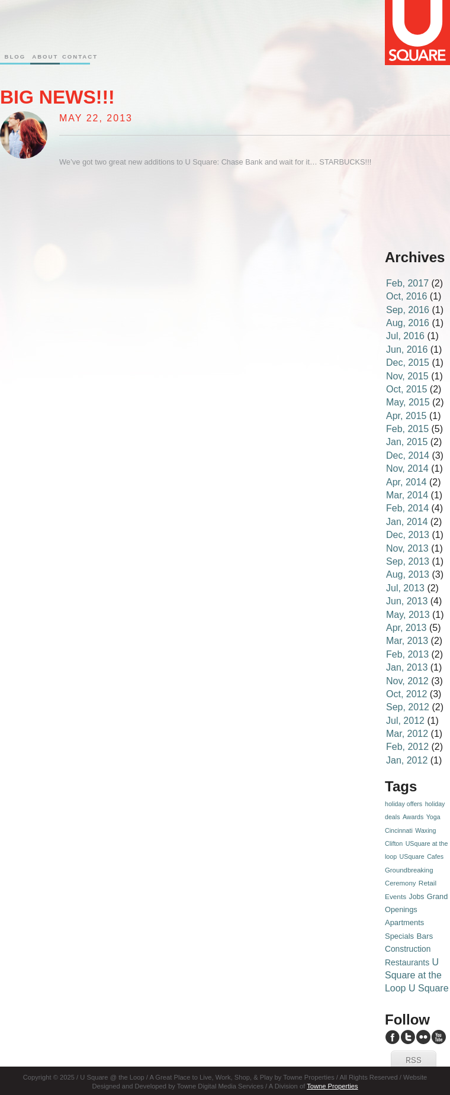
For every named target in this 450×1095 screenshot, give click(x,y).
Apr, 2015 (406, 416)
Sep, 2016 (407, 310)
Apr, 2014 (406, 482)
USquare (412, 856)
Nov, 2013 (407, 548)
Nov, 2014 (407, 468)
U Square (429, 988)
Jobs (417, 897)
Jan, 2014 (406, 522)
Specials (399, 936)
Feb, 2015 (407, 429)
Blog (14, 56)
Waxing (425, 830)
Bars (424, 936)
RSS (414, 1061)
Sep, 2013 (407, 561)
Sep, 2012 (407, 707)
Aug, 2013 (407, 574)
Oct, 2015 (406, 389)
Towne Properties (332, 1086)
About (44, 56)
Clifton (394, 843)
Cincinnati (399, 830)
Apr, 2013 (406, 628)
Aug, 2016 (407, 323)
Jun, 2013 (406, 601)
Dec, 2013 (407, 535)
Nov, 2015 (407, 376)
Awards (413, 816)
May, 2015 (408, 402)
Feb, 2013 (407, 654)
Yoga (433, 816)
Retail (427, 883)
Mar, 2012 (407, 734)
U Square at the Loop (413, 975)
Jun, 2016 (406, 349)
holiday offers (403, 803)
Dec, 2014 (407, 455)
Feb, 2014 (407, 508)
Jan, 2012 (406, 760)
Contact (75, 56)
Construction (407, 949)
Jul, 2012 (405, 721)
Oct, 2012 (406, 694)
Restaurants (407, 962)
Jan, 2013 (406, 667)
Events (395, 897)
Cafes (435, 856)
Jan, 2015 (406, 442)
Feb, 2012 (407, 747)
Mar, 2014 (407, 495)
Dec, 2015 (407, 363)
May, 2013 (408, 615)
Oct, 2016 (406, 296)
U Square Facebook (392, 1037)
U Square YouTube (438, 1037)
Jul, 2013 (405, 588)
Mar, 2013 (407, 641)
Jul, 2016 (405, 336)
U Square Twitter (408, 1037)
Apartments (404, 922)
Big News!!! (57, 97)
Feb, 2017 (407, 283)
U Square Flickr (423, 1037)
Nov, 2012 (407, 681)
